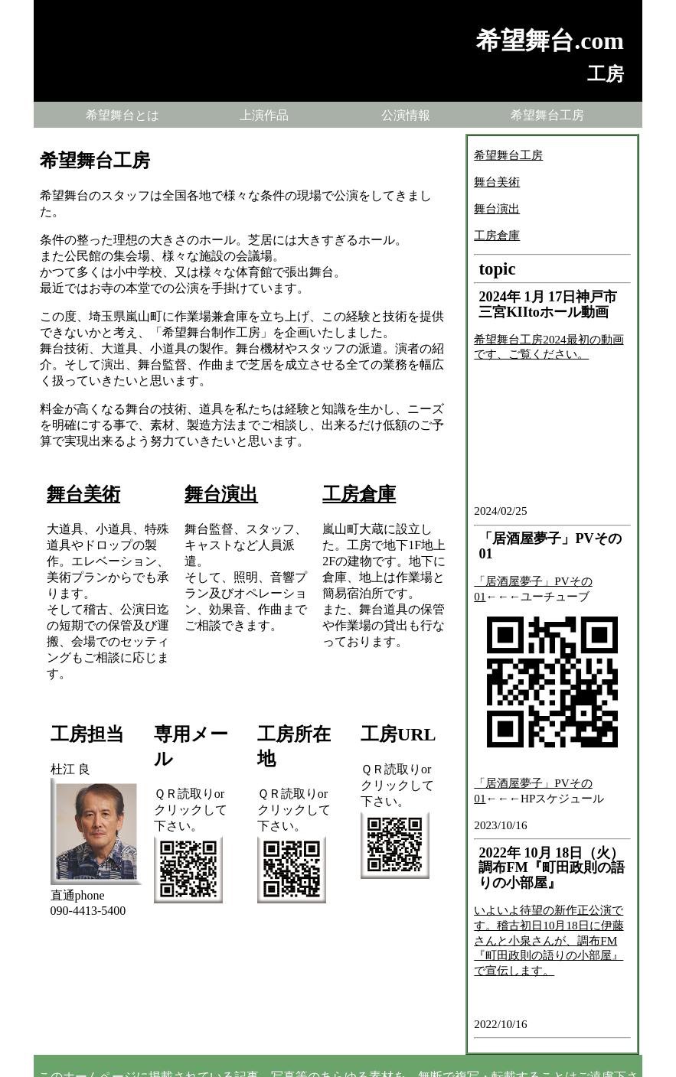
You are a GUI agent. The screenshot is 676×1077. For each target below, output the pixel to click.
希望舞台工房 (547, 115)
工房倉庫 (359, 494)
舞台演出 (221, 494)
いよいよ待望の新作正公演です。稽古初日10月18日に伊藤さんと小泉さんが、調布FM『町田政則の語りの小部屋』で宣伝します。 (548, 940)
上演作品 (264, 115)
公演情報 (405, 115)
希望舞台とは (122, 115)
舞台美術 (83, 494)
